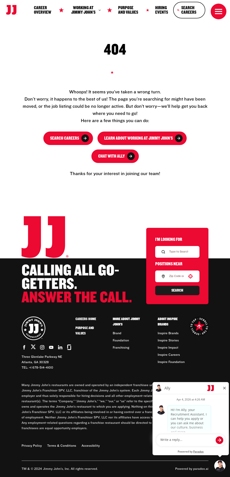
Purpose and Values (128, 10)
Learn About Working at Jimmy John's (143, 138)
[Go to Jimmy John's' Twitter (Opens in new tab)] (33, 348)
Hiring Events (161, 10)
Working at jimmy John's (86, 10)
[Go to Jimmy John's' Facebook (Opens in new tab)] (24, 347)
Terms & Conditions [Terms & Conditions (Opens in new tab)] (61, 445)
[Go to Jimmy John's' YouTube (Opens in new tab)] (51, 347)
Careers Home (85, 319)
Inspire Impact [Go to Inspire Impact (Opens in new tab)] (168, 347)
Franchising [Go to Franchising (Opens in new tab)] (121, 347)
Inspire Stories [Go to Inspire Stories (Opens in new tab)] (168, 340)
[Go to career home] (13, 10)
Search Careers (69, 138)
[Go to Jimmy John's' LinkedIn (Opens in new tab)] (60, 347)
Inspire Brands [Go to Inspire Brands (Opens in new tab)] (168, 333)
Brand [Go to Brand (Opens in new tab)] (117, 333)
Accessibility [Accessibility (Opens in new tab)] (91, 445)
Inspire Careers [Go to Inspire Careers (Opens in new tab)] (169, 354)
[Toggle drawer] (218, 11)
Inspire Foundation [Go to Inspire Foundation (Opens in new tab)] (171, 362)
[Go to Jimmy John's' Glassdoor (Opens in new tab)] (69, 347)
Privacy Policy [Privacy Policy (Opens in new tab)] (32, 445)
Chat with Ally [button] (116, 156)
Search (177, 290)
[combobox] (176, 276)
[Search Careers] (189, 10)
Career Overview (42, 10)
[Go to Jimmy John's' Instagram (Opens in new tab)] (42, 347)
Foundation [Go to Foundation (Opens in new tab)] (121, 340)
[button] (190, 276)
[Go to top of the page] (199, 326)
